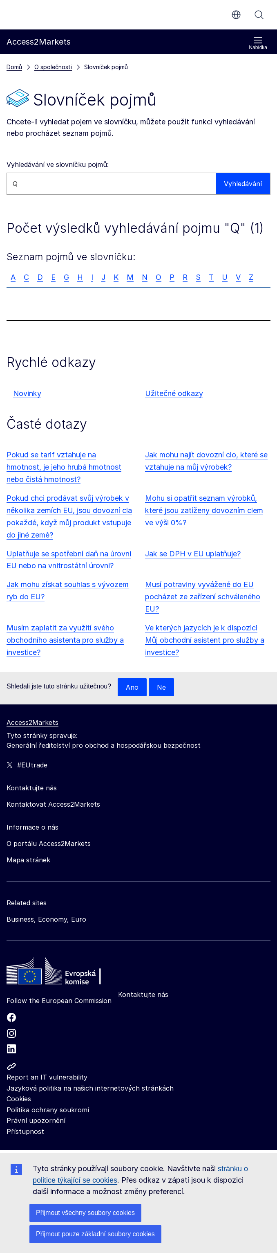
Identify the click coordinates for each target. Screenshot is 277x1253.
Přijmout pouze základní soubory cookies (95, 1234)
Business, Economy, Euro (46, 919)
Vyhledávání (259, 15)
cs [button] (236, 15)
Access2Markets (32, 722)
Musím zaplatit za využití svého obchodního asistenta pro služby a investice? (65, 640)
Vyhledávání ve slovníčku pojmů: (58, 164)
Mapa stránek (28, 860)
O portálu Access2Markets (49, 843)
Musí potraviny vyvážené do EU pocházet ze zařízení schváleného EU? (202, 596)
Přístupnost (25, 1131)
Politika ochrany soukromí (48, 1110)
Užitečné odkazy (174, 393)
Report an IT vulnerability (47, 1077)
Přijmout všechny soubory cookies (85, 1212)
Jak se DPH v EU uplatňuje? (193, 553)
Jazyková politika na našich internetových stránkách (90, 1088)
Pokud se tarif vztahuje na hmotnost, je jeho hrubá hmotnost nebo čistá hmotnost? (64, 467)
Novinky (27, 393)
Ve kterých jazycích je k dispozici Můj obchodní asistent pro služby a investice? (204, 640)
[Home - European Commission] (66, 973)
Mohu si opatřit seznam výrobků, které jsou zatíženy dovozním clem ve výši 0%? (204, 510)
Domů (14, 66)
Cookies (19, 1099)
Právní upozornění (36, 1120)
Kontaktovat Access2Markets (53, 804)
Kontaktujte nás (143, 994)
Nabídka (258, 43)
